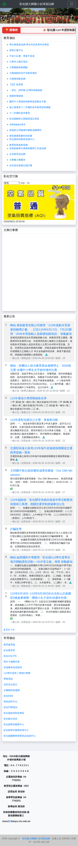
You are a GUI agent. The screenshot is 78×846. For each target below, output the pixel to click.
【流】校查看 (16, 84)
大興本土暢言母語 (18, 61)
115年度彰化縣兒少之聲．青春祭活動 (34, 419)
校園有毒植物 (16, 96)
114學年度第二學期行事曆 (17, 673)
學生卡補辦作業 (12, 661)
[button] (6, 16)
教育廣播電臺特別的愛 (20, 136)
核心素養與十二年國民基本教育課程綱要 (30, 107)
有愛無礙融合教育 (17, 124)
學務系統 (8, 679)
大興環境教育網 (17, 79)
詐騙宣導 (16, 529)
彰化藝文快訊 (10, 719)
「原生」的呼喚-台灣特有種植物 (25, 90)
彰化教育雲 (9, 650)
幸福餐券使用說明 (13, 667)
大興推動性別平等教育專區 (23, 73)
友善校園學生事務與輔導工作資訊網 (27, 148)
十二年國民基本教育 (19, 113)
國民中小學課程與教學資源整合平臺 (27, 101)
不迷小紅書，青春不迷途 (22, 56)
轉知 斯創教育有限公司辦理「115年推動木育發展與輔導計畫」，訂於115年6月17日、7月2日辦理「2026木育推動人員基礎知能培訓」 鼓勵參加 (41, 329)
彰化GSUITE (10, 656)
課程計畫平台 (16, 50)
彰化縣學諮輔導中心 (14, 724)
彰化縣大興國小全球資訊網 (37, 4)
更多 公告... (10, 629)
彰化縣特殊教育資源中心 (22, 139)
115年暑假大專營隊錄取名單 (28, 398)
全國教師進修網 (12, 690)
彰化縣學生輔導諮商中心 (16, 730)
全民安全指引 (10, 684)
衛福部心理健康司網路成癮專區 (25, 130)
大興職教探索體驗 (18, 67)
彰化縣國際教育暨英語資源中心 (20, 736)
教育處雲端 (9, 644)
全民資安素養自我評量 (20, 165)
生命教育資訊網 (17, 154)
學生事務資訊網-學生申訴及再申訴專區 (29, 44)
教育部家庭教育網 (18, 145)
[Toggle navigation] (72, 4)
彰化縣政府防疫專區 (14, 713)
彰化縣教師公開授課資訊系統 (24, 118)
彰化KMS (8, 696)
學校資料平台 (10, 701)
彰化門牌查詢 (10, 707)
